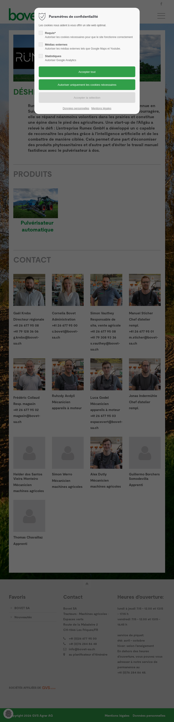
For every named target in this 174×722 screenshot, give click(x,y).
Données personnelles (76, 108)
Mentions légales (101, 108)
